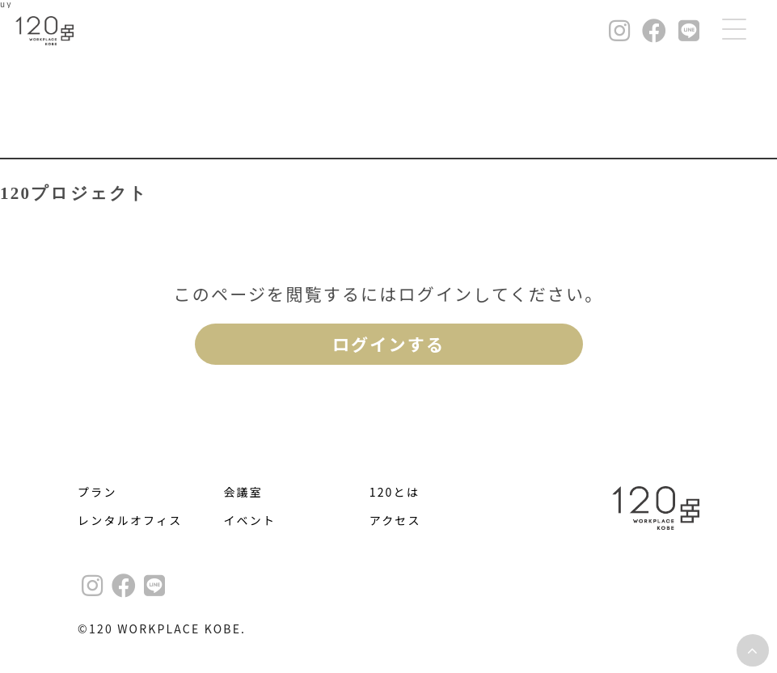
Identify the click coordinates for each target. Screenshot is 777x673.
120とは (394, 491)
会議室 (243, 491)
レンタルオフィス (130, 520)
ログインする (388, 344)
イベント (249, 520)
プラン (97, 491)
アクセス (395, 520)
